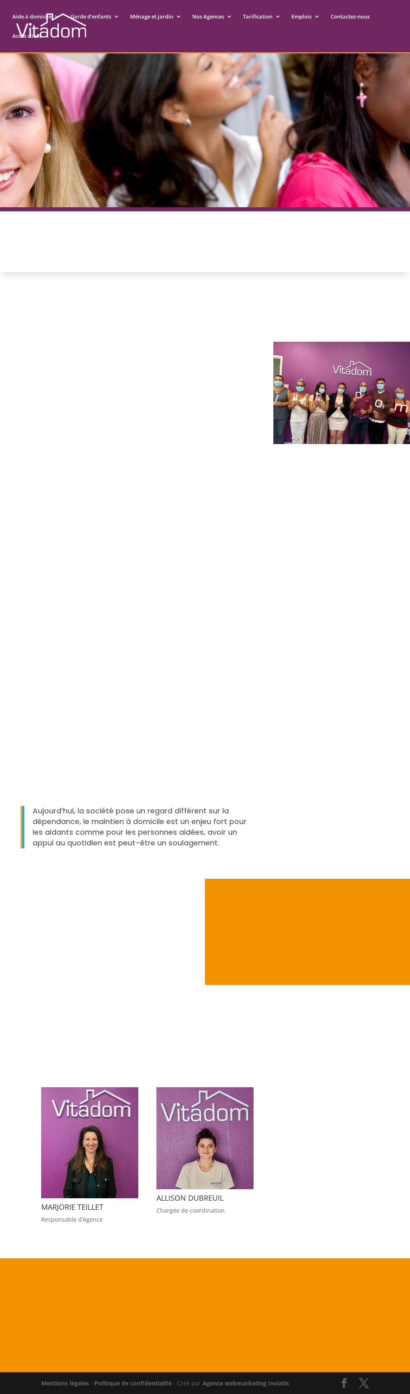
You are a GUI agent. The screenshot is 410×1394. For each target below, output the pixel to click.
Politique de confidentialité (133, 1383)
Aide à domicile (31, 17)
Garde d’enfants (90, 17)
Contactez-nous (350, 17)
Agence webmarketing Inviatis (246, 1383)
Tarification (258, 17)
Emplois (301, 17)
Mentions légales (65, 1383)
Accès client (27, 36)
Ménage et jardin (151, 17)
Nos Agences (208, 17)
